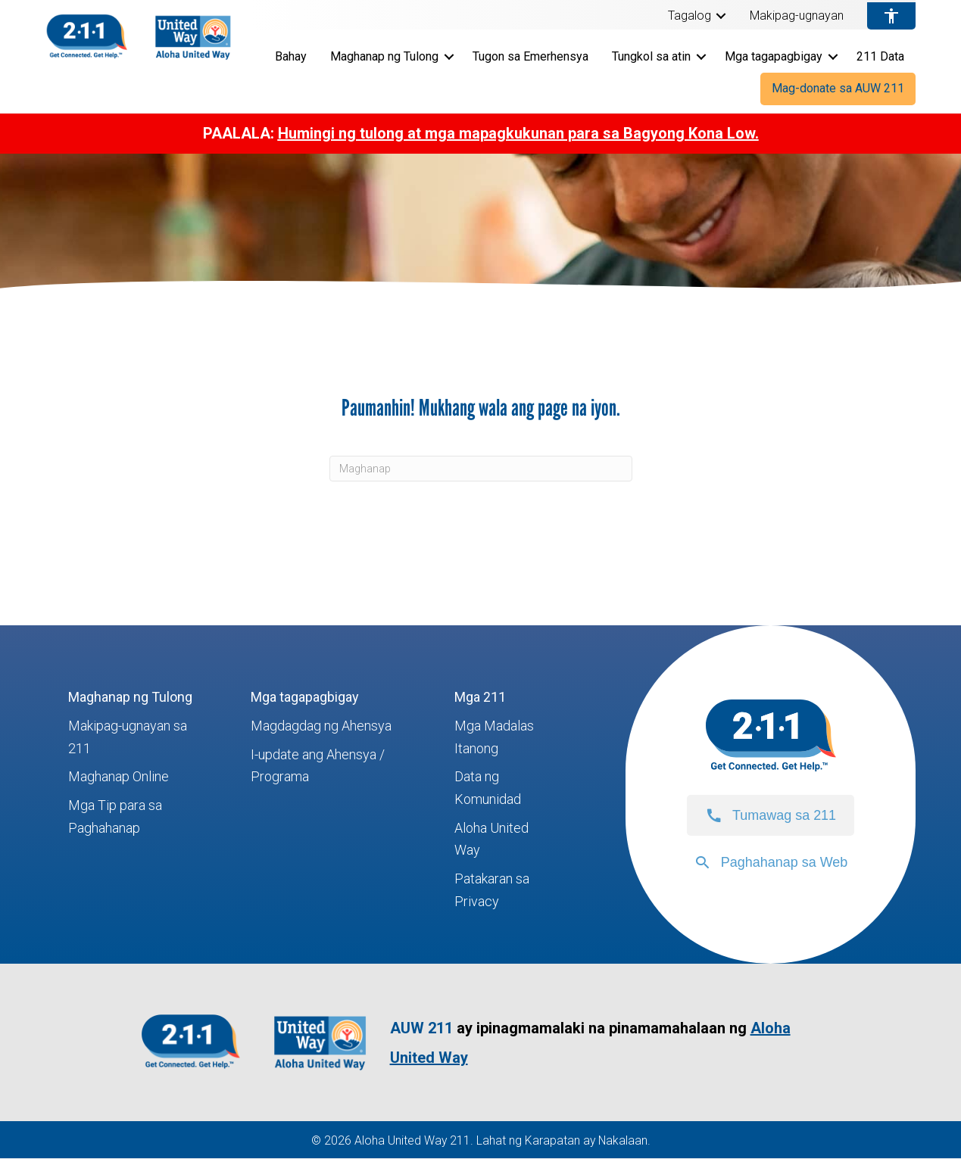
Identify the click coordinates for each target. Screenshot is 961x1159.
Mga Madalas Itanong (494, 737)
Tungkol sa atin (651, 56)
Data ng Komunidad (487, 787)
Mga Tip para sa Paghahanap (115, 816)
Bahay (291, 56)
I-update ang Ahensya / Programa (318, 765)
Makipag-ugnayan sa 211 (127, 737)
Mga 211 (480, 697)
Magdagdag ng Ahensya (321, 726)
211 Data (880, 56)
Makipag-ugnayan (797, 16)
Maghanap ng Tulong (384, 56)
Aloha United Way (491, 839)
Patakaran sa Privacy (491, 890)
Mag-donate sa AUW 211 (838, 88)
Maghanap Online (118, 776)
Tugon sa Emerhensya (530, 56)
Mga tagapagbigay (773, 56)
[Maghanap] (480, 468)
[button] (721, 16)
